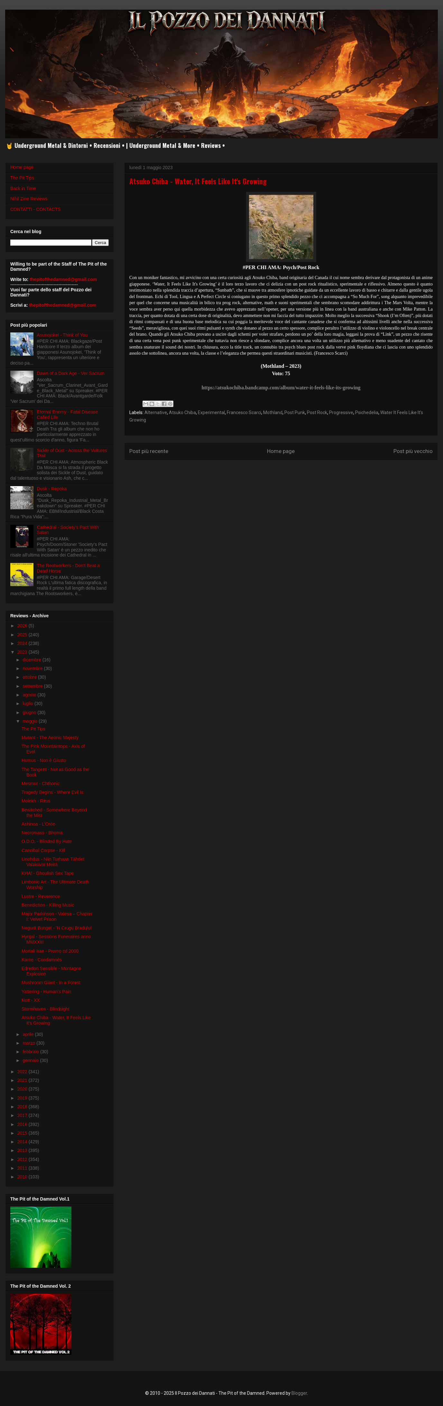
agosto (30, 694)
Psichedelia (366, 412)
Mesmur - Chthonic (41, 783)
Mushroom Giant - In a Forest (51, 982)
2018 (23, 1106)
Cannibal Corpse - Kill (43, 850)
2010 (23, 1176)
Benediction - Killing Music (48, 905)
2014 (23, 1141)
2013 (23, 1150)
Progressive (341, 412)
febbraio (31, 1051)
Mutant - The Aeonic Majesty (50, 737)
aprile (29, 1034)
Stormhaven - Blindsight (45, 1008)
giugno (30, 712)
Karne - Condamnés (42, 959)
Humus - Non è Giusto (44, 760)
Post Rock (317, 412)
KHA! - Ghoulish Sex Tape (48, 873)
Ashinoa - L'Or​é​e (38, 824)
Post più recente (148, 451)
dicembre (32, 659)
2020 (23, 1089)
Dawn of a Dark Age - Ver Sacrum (71, 373)
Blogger (299, 1393)
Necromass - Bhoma (42, 832)
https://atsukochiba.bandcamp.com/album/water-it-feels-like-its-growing (280, 387)
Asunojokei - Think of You (62, 335)
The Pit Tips (22, 177)
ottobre (30, 677)
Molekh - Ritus (36, 800)
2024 (23, 643)
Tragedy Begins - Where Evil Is (52, 792)
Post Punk (294, 412)
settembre (33, 686)
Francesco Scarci (244, 412)
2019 (23, 1098)
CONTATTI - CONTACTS (35, 209)
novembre (33, 668)
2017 (23, 1115)
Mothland (272, 412)
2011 (23, 1168)
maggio (31, 721)
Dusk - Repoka (52, 488)
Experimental (211, 412)
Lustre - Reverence (41, 896)
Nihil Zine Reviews (28, 198)
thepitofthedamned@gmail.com (63, 279)
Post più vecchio (413, 451)
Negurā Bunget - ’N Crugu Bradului (56, 927)
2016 (23, 1124)
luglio (28, 703)
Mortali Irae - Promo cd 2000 (50, 951)
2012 (23, 1159)
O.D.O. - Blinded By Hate (47, 841)
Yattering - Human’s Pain (46, 991)
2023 (23, 652)
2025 (23, 634)
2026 (23, 625)
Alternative (155, 412)
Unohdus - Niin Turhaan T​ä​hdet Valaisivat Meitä (53, 862)
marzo (29, 1043)
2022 (23, 1071)
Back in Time (23, 188)
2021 (23, 1080)
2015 (23, 1133)
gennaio (31, 1060)
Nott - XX (31, 1000)
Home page (281, 451)
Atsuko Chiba (182, 412)
